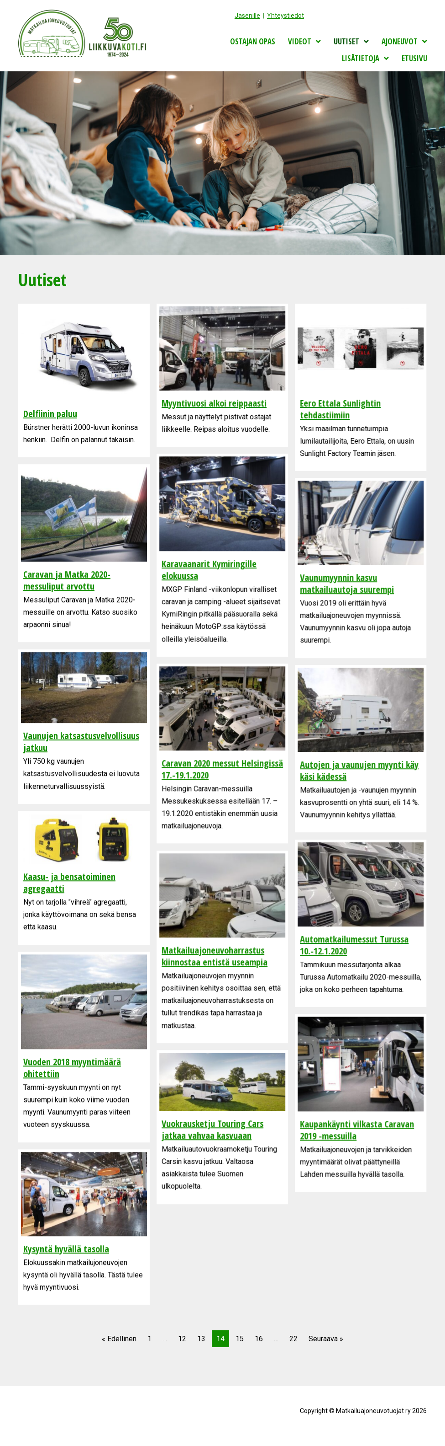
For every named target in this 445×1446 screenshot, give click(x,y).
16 (259, 1338)
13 (201, 1338)
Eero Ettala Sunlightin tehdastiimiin (340, 409)
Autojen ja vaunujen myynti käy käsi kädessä (359, 770)
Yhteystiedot (285, 15)
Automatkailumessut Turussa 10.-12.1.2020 (354, 945)
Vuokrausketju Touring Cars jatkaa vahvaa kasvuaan (212, 1129)
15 (240, 1338)
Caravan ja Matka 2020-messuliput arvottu (66, 580)
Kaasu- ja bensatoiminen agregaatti (69, 882)
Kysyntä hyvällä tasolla (66, 1248)
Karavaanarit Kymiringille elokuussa (209, 569)
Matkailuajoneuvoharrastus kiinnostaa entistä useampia (214, 956)
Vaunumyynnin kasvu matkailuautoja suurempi (347, 583)
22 (293, 1338)
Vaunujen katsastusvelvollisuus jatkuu (81, 741)
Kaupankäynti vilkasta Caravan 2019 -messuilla (357, 1130)
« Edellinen (119, 1338)
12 (182, 1338)
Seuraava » (326, 1338)
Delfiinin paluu (50, 413)
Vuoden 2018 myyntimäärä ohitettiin (72, 1067)
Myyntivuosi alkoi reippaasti (214, 403)
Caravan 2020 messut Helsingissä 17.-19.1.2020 (222, 769)
